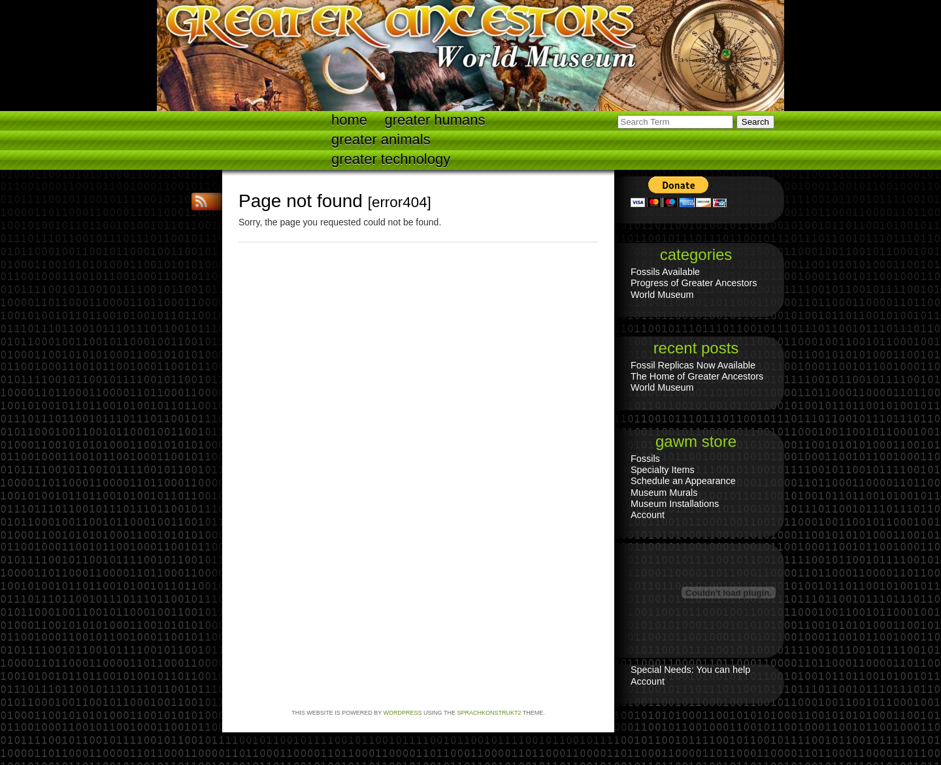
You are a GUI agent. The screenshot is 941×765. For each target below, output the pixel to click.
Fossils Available (665, 272)
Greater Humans (435, 120)
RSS (202, 201)
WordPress (403, 712)
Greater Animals (381, 139)
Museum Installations (675, 503)
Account (648, 515)
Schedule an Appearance (683, 481)
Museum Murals (664, 492)
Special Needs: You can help (690, 669)
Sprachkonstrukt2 (489, 712)
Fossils (645, 458)
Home (349, 120)
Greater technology (390, 159)
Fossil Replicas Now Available (693, 365)
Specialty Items (663, 469)
